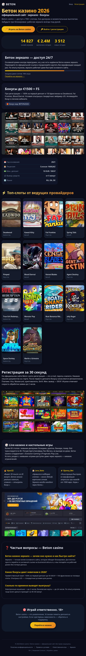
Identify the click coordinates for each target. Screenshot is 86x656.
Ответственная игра (60, 647)
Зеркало (73, 647)
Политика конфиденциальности (21, 647)
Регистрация (79, 4)
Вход (71, 4)
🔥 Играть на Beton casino (18, 29)
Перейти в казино (43, 625)
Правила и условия (42, 647)
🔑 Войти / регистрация (52, 29)
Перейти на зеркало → (15, 76)
